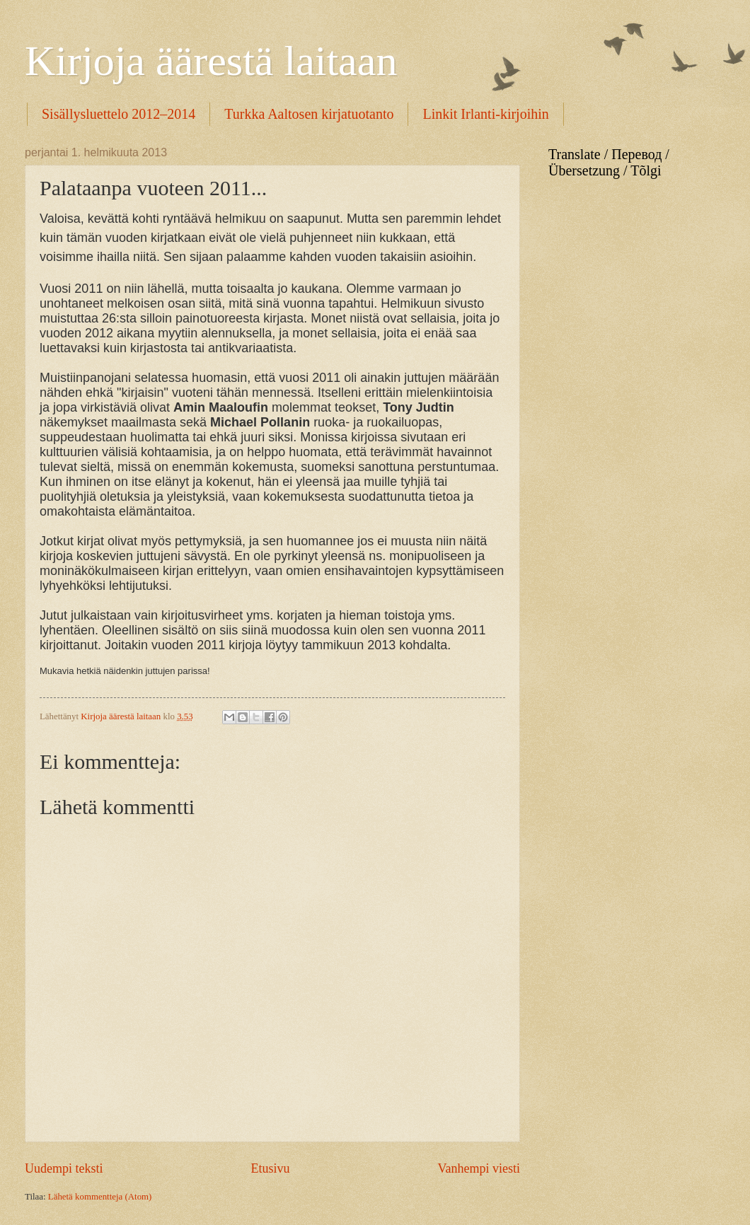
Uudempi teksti (64, 1168)
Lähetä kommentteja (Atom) (100, 1197)
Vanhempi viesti (478, 1168)
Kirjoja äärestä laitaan (211, 60)
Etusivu (269, 1168)
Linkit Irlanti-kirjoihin (485, 114)
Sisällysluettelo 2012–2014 (118, 114)
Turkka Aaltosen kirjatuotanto (308, 114)
